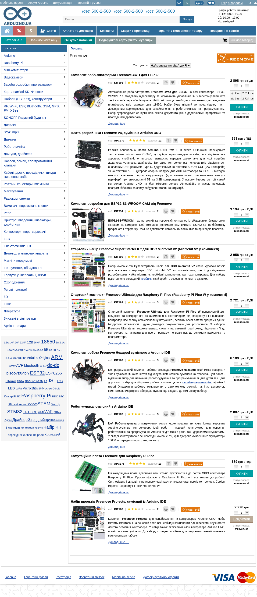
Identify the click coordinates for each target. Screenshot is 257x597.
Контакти (107, 30)
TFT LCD (30, 412)
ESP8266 (53, 373)
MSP (39, 388)
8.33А (9, 358)
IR (45, 381)
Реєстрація (63, 577)
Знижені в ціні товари (20, 318)
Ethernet (11, 381)
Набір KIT (52, 427)
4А (37, 350)
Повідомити (241, 519)
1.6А (11, 342)
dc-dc (53, 365)
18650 (48, 342)
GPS (33, 381)
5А (41, 350)
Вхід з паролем (232, 3)
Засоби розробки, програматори (28, 84)
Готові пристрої (15, 289)
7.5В (59, 350)
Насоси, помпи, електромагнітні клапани (28, 163)
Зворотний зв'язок (91, 577)
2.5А (15, 350)
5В (46, 350)
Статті (48, 30)
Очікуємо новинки (78, 40)
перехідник (15, 435)
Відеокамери (13, 77)
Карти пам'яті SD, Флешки (23, 92)
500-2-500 (96, 11)
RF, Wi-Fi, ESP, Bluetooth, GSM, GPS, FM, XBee (32, 108)
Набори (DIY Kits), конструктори (28, 99)
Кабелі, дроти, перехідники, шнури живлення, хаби (30, 175)
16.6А (37, 342)
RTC (61, 396)
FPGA (20, 381)
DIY (26, 373)
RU (187, 2)
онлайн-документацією (197, 382)
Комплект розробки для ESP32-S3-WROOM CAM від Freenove (121, 203)
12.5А (23, 342)
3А (34, 350)
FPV (27, 381)
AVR (19, 365)
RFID (55, 396)
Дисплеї (10, 125)
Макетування (14, 191)
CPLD (43, 365)
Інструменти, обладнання (23, 268)
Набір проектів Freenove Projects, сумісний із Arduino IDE (118, 501)
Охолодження (14, 282)
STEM (43, 403)
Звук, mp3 (11, 132)
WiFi (49, 411)
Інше (7, 304)
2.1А (62, 342)
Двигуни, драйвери (18, 154)
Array (12, 365)
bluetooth (31, 365)
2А (30, 350)
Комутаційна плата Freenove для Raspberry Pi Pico (112, 456)
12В (30, 342)
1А (57, 342)
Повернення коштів (224, 30)
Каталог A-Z (13, 40)
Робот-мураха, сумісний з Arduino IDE (102, 406)
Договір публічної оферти (161, 577)
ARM (57, 357)
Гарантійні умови (89, 2)
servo (22, 404)
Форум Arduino (38, 2)
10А (17, 342)
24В (20, 350)
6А (50, 350)
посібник (145, 278)
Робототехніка (14, 146)
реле (40, 435)
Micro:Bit (29, 388)
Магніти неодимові (18, 260)
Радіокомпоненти (17, 198)
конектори (27, 427)
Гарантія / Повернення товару (179, 30)
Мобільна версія (11, 2)
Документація (62, 2)
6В (54, 350)
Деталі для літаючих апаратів (26, 253)
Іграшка (50, 420)
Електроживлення (17, 246)
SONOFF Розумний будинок (25, 118)
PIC (19, 396)
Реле (7, 213)
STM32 (14, 411)
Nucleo (47, 388)
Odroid (56, 388)
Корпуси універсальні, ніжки (25, 275)
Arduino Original (38, 358)
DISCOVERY (15, 373)
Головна (10, 577)
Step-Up (55, 404)
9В (14, 358)
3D (6, 297)
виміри (60, 420)
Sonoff (31, 404)
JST (52, 380)
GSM (40, 381)
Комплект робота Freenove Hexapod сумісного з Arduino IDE (120, 352)
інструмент (13, 427)
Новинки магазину (43, 40)
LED (7, 239)
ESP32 (37, 372)
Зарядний (36, 420)
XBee (57, 412)
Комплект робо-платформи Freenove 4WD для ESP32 (114, 75)
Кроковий (52, 435)
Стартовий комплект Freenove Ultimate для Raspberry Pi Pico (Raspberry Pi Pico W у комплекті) (149, 295)
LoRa (18, 388)
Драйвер (20, 419)
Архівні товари (15, 326)
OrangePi (10, 396)
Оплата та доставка (78, 30)
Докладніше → (118, 123)
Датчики (10, 139)
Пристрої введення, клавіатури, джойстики (28, 222)
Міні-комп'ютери (16, 70)
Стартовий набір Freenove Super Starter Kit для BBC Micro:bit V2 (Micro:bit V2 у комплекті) (145, 249)
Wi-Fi (41, 412)
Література (12, 311)
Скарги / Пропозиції (135, 30)
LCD (60, 381)
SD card (13, 404)
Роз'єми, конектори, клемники (26, 184)
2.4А (9, 350)
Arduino (9, 55)
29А (26, 350)
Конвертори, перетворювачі (25, 231)
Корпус (39, 427)
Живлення (29, 435)
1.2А (6, 342)
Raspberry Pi (13, 63)
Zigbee (8, 420)
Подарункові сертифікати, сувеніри (126, 40)
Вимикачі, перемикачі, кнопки (26, 206)
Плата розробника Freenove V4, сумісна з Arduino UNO (116, 133)
